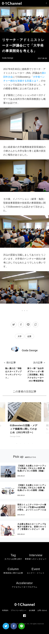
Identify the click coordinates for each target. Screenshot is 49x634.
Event (36, 571)
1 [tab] (16, 443)
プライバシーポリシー (18, 610)
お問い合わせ (42, 610)
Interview (36, 557)
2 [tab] (20, 443)
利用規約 (5, 610)
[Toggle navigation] (46, 3)
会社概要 (32, 610)
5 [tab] (32, 443)
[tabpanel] (24, 423)
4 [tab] (28, 443)
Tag (13, 557)
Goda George (7, 58)
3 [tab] (24, 443)
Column (13, 571)
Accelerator (24, 585)
